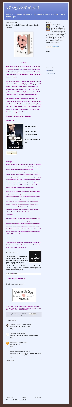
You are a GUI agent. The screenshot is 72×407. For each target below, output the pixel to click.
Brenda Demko (56, 25)
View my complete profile (53, 42)
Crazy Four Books (22, 7)
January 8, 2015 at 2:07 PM (21, 342)
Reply (11, 328)
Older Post (38, 397)
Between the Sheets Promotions (18, 316)
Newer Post (10, 397)
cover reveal (30, 316)
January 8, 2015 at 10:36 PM (22, 351)
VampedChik (13, 324)
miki (11, 333)
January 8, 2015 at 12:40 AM (24, 324)
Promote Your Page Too (50, 73)
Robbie (11, 342)
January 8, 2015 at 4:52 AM (19, 333)
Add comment (10, 360)
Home (24, 397)
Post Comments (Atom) (19, 400)
